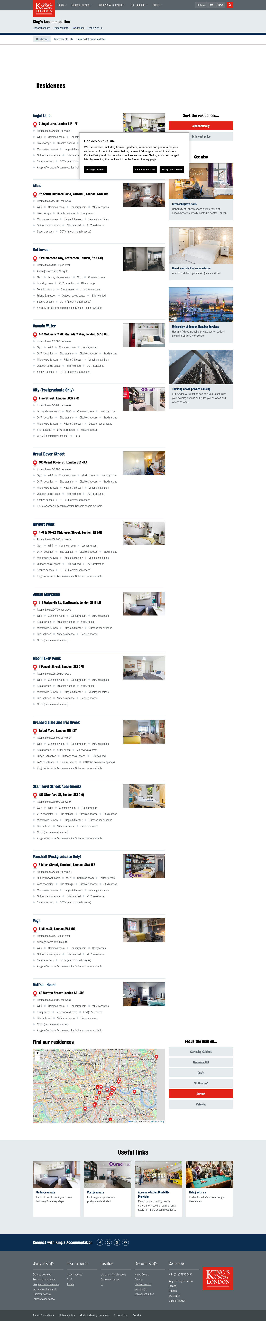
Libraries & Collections (113, 1274)
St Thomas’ (201, 1083)
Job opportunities (144, 1294)
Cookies (137, 1315)
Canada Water (44, 326)
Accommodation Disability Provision (154, 1194)
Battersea (41, 250)
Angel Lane (41, 115)
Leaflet (133, 1121)
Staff (211, 5)
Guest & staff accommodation (91, 39)
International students (45, 1289)
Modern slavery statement (94, 1315)
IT (102, 1284)
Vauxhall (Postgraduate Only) (57, 856)
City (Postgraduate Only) (53, 390)
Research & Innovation (110, 5)
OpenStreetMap (157, 1121)
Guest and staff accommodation (191, 268)
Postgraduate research (46, 1284)
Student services (80, 5)
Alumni (220, 5)
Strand (201, 1094)
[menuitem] (62, 5)
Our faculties (138, 5)
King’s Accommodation (51, 21)
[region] (134, 155)
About (156, 5)
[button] (156, 1057)
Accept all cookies (171, 169)
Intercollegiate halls (184, 204)
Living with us (95, 28)
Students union (143, 1284)
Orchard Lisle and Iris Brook (56, 722)
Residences (78, 28)
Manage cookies (95, 169)
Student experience (44, 1299)
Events (138, 1279)
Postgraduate (60, 28)
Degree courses (42, 1274)
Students (201, 5)
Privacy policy (67, 1315)
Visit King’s (140, 1289)
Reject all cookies (145, 169)
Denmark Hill (201, 1062)
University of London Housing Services (195, 327)
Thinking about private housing (191, 389)
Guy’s (201, 1072)
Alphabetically (201, 126)
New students (74, 1274)
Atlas (37, 186)
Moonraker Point (47, 658)
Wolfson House (44, 984)
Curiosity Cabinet (201, 1051)
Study (61, 5)
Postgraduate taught (44, 1279)
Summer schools (42, 1294)
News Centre (142, 1274)
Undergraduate (41, 28)
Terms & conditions (43, 1315)
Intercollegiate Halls (63, 39)
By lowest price (200, 136)
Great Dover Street (49, 454)
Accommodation (110, 1279)
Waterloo (201, 1104)
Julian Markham (46, 594)
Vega (37, 920)
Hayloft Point (43, 524)
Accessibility (120, 1315)
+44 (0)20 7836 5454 (180, 1274)
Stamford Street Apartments (57, 786)
